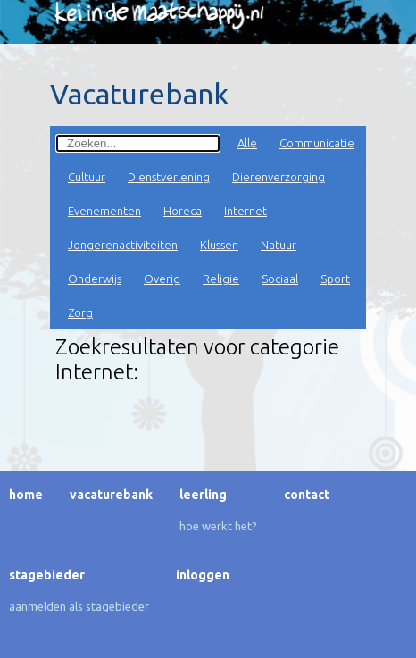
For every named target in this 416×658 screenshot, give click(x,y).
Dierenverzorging (278, 177)
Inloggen (202, 575)
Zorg (80, 312)
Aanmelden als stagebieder (79, 606)
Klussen (219, 244)
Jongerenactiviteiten (123, 244)
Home (26, 494)
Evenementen (104, 210)
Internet (245, 210)
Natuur (278, 244)
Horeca (182, 210)
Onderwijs (94, 278)
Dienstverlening (169, 177)
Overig (162, 278)
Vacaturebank (111, 494)
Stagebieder (47, 575)
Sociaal (280, 278)
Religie (221, 278)
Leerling (203, 494)
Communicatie (316, 143)
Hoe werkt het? (218, 526)
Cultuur (86, 177)
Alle (247, 143)
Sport (335, 278)
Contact (306, 494)
